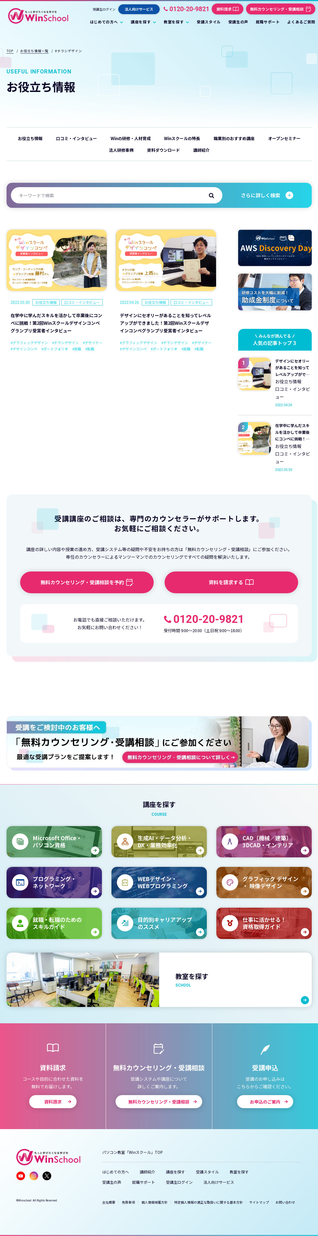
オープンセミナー (284, 138)
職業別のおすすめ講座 (234, 138)
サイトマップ (259, 1202)
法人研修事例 (121, 150)
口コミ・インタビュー (76, 138)
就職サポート (143, 1182)
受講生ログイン (104, 9)
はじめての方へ (115, 1172)
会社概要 (108, 1202)
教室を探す (239, 1172)
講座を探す (175, 1172)
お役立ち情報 (30, 138)
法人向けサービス (219, 1182)
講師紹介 (201, 150)
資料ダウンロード (163, 150)
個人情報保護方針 (154, 1202)
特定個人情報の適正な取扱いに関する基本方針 (208, 1202)
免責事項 (128, 1202)
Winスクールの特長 (182, 138)
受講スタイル (207, 1172)
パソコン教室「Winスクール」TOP (132, 1152)
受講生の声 (111, 1182)
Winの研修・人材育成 (131, 138)
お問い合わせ (285, 1202)
